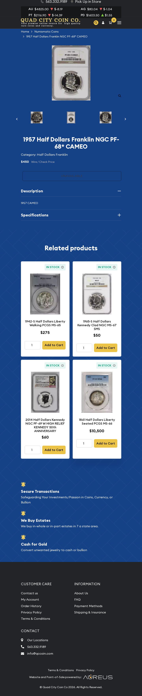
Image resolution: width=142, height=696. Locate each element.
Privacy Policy (31, 612)
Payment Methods (88, 606)
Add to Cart (54, 345)
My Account (30, 599)
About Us (81, 593)
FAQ (77, 599)
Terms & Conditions (35, 619)
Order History (31, 606)
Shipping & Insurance (90, 612)
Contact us (29, 593)
